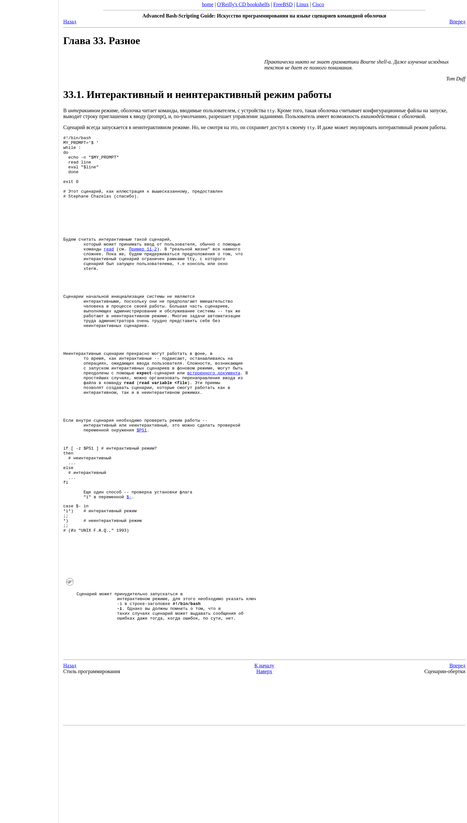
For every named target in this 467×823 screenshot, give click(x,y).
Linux (302, 4)
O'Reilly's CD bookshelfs (243, 4)
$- (129, 562)
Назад (69, 21)
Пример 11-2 (143, 271)
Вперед (457, 21)
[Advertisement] (29, 409)
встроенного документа (213, 416)
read (109, 271)
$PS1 (142, 483)
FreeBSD (283, 4)
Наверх (264, 765)
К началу (264, 759)
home (208, 4)
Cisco (318, 4)
